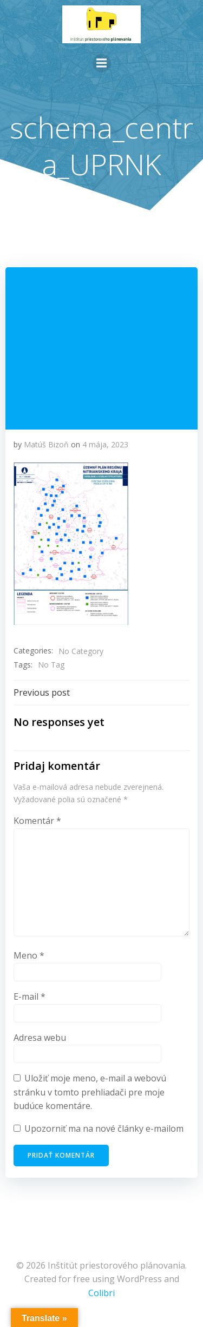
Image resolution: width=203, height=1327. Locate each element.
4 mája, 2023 (105, 444)
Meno (29, 955)
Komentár (37, 821)
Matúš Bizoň (46, 444)
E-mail (29, 996)
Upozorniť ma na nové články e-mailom (104, 1128)
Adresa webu (40, 1038)
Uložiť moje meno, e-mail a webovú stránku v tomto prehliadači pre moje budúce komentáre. (90, 1092)
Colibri (101, 1293)
